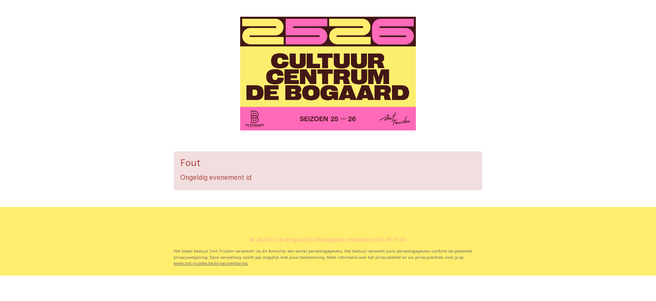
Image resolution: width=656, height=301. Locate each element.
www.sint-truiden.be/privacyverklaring (211, 263)
